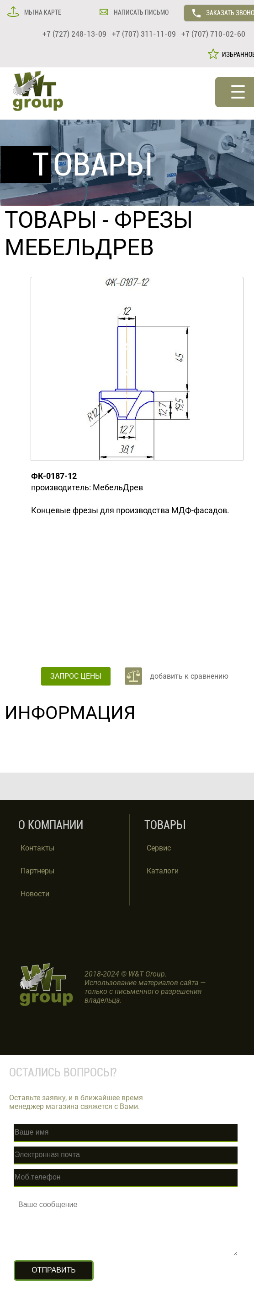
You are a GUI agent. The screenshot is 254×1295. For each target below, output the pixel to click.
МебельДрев (118, 487)
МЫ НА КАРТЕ (42, 12)
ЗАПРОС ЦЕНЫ (75, 676)
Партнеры (37, 871)
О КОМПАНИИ (50, 825)
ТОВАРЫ (51, 220)
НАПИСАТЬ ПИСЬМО (140, 12)
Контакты (37, 848)
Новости (35, 893)
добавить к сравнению (189, 676)
